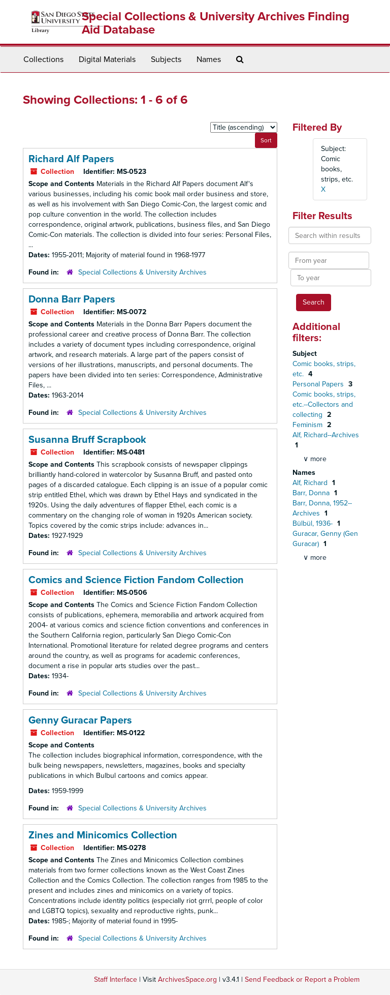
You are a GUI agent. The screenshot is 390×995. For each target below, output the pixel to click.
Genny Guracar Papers (80, 720)
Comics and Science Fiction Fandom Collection (136, 580)
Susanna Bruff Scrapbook (87, 440)
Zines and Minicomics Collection (102, 835)
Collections (43, 59)
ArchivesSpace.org (187, 979)
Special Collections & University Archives (142, 272)
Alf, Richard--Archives (325, 435)
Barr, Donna (312, 493)
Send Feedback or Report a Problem (302, 979)
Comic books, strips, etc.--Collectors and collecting (323, 404)
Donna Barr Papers (71, 299)
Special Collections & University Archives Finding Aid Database (215, 23)
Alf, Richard (311, 482)
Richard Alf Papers (71, 159)
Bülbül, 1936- (313, 523)
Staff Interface (115, 979)
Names (209, 59)
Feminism (308, 424)
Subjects (166, 59)
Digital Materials (107, 59)
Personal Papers (319, 384)
